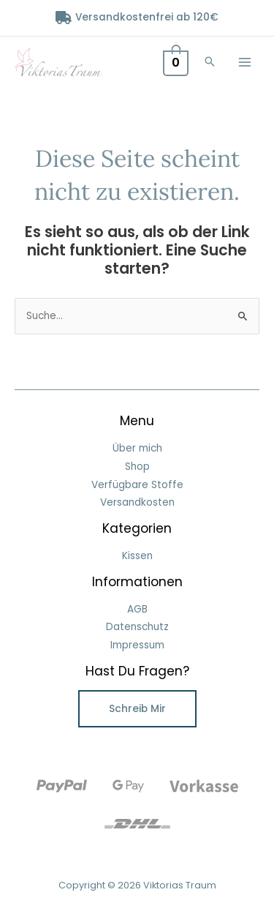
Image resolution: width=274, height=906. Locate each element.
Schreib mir (137, 709)
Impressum (137, 645)
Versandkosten (137, 502)
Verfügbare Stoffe (137, 485)
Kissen (137, 556)
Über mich (137, 448)
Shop (137, 466)
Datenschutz (137, 627)
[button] (209, 62)
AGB (137, 609)
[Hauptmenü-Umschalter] (245, 62)
